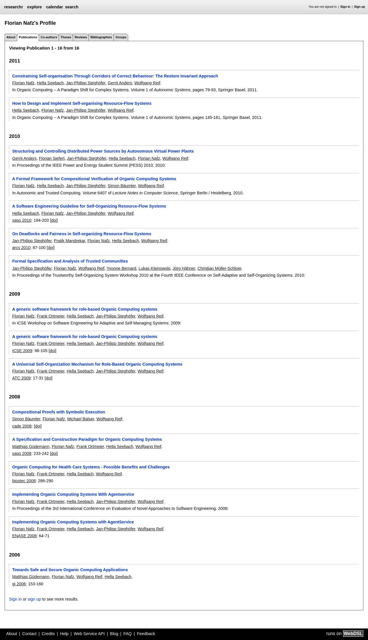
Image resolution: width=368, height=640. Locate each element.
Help (64, 633)
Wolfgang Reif (147, 83)
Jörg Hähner (183, 268)
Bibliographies (101, 37)
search (71, 7)
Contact (29, 633)
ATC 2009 (21, 378)
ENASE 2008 (24, 535)
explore (34, 7)
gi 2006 (19, 584)
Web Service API (89, 633)
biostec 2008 (24, 480)
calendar (54, 7)
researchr (13, 7)
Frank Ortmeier (50, 316)
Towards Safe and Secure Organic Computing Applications (70, 569)
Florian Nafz (23, 83)
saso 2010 (21, 220)
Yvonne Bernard (121, 268)
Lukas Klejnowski (154, 268)
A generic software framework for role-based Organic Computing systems (84, 309)
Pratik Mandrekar (69, 240)
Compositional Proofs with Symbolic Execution (58, 412)
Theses (66, 37)
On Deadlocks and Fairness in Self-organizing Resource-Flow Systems (81, 233)
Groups (121, 37)
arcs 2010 (21, 247)
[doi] (54, 220)
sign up (34, 599)
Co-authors (49, 37)
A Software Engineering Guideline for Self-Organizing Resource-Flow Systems (89, 206)
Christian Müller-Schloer (219, 268)
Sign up (359, 6)
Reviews (81, 37)
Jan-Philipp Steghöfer (86, 83)
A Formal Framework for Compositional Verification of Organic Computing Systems (94, 178)
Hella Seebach (50, 83)
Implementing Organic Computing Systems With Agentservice (73, 494)
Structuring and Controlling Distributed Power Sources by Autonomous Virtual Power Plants (103, 151)
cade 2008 (21, 426)
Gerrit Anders (120, 83)
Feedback (146, 633)
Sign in (345, 6)
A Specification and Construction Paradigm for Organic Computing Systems (87, 439)
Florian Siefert (52, 158)
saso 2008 (21, 453)
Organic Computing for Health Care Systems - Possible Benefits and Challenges (91, 467)
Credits (48, 633)
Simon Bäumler (122, 185)
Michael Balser (80, 419)
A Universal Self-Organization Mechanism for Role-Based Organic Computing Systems (97, 364)
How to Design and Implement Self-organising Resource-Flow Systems (82, 103)
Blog (114, 633)
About (10, 37)
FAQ (127, 633)
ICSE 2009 (22, 350)
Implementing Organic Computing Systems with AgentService (73, 522)
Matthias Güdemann (30, 446)
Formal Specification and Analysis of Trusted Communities (70, 261)
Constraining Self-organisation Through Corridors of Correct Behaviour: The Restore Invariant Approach (115, 76)
